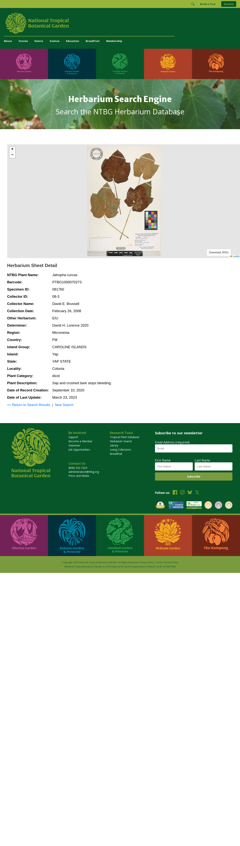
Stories (23, 41)
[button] (12, 149)
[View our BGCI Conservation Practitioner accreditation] (218, 505)
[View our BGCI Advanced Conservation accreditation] (228, 505)
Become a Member (80, 441)
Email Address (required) (172, 442)
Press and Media (78, 476)
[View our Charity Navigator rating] (176, 505)
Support (73, 437)
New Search (64, 405)
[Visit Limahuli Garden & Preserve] (120, 64)
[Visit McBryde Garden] (168, 64)
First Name (163, 460)
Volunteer (74, 445)
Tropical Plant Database (124, 437)
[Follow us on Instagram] (182, 493)
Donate (229, 4)
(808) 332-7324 (77, 468)
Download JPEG (219, 252)
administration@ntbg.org (83, 472)
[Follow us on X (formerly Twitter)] (197, 493)
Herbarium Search (121, 441)
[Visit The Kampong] (216, 64)
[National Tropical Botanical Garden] (120, 23)
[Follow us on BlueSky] (189, 493)
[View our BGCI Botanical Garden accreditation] (208, 505)
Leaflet (234, 256)
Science (54, 41)
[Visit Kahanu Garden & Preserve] (72, 64)
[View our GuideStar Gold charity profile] (160, 505)
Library (114, 445)
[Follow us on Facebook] (175, 493)
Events (39, 41)
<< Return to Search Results (28, 405)
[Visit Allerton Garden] (24, 64)
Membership (114, 41)
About (8, 41)
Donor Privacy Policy (167, 562)
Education (72, 41)
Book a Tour (208, 4)
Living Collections (120, 449)
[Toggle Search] (193, 4)
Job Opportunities (79, 449)
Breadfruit (93, 41)
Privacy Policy (146, 562)
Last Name (202, 460)
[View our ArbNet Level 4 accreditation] (194, 505)
